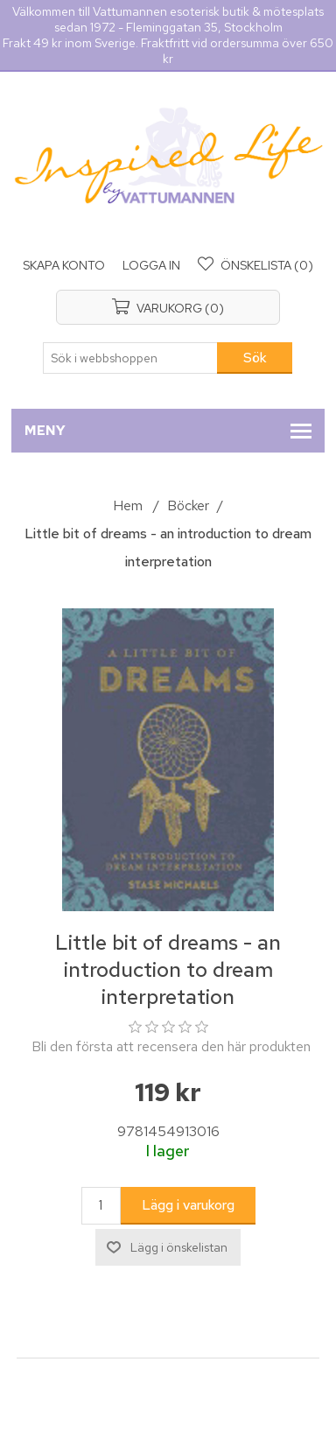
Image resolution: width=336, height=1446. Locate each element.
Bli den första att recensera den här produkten (171, 1046)
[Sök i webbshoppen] (130, 358)
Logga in (151, 265)
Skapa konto (64, 265)
